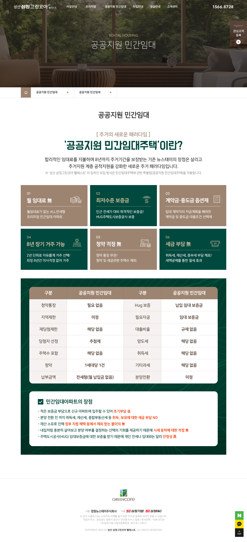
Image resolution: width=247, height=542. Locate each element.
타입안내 (138, 6)
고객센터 (172, 6)
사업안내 (71, 6)
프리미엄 (91, 6)
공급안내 (155, 6)
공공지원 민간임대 (115, 6)
